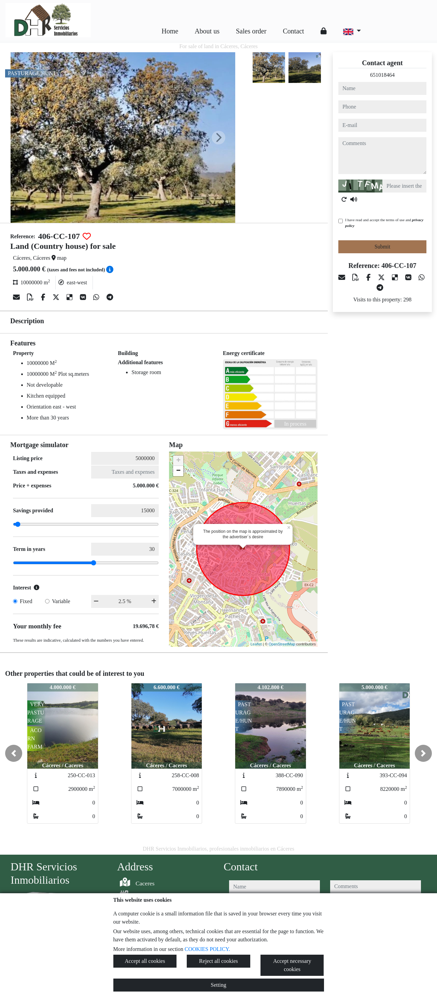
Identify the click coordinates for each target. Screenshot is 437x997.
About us (207, 31)
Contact (293, 31)
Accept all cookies (145, 961)
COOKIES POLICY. (207, 949)
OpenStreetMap (282, 644)
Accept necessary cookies (292, 965)
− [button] (178, 471)
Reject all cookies (218, 961)
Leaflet (256, 644)
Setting (218, 985)
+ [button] (178, 461)
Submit (382, 247)
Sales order (251, 31)
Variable (61, 601)
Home (169, 31)
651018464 (382, 75)
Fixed (26, 601)
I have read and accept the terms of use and (384, 223)
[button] (13, 753)
